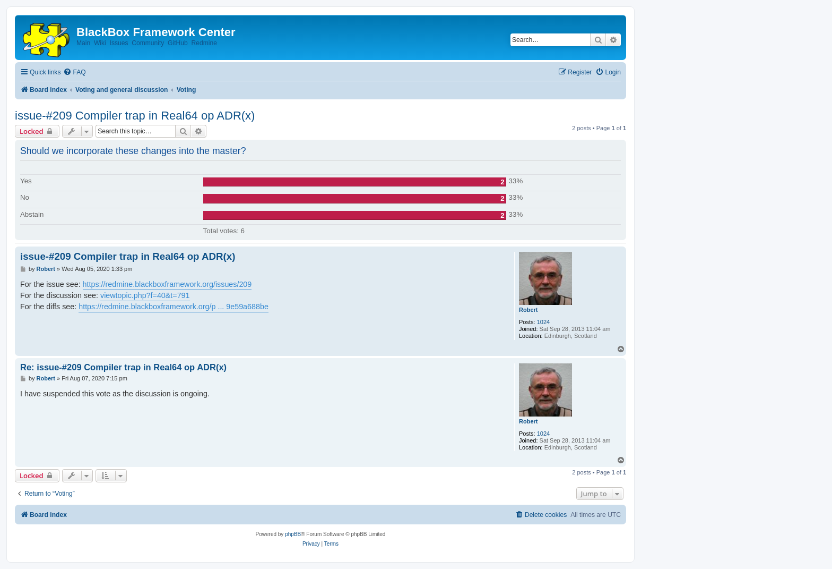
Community (148, 43)
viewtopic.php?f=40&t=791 (145, 295)
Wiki (100, 43)
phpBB (293, 534)
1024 (543, 322)
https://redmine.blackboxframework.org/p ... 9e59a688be (173, 306)
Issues (119, 43)
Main (83, 43)
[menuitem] (74, 72)
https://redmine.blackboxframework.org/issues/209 (167, 284)
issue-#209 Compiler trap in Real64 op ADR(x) (135, 115)
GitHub (178, 43)
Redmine (203, 43)
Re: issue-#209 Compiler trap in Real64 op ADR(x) (123, 367)
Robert (528, 310)
